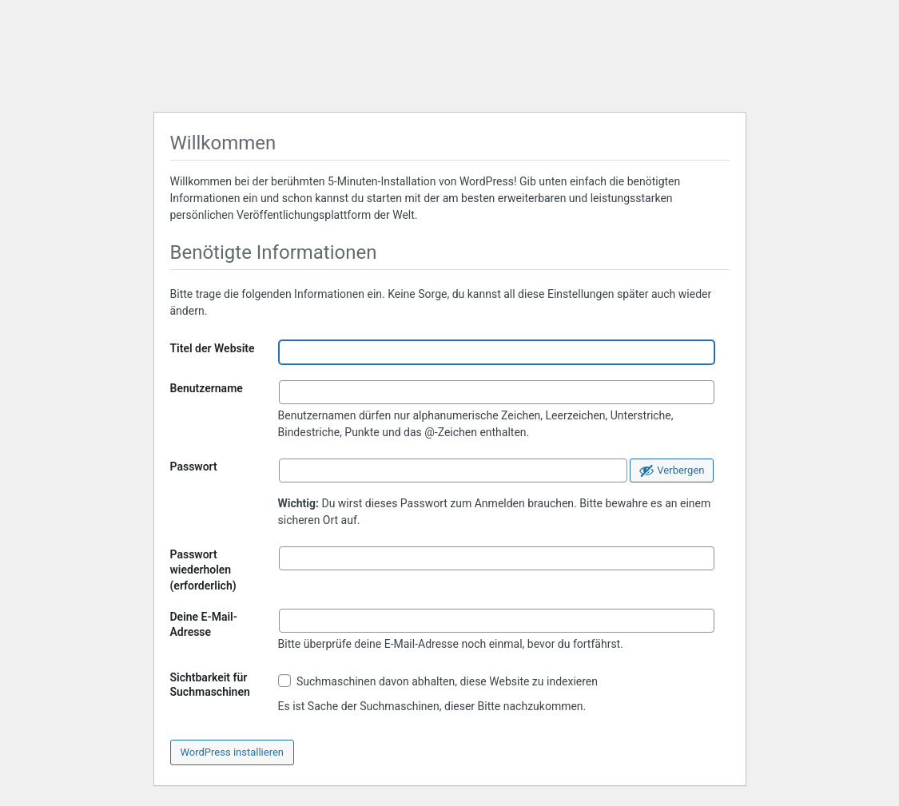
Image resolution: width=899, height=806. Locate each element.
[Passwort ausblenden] (671, 470)
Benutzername (206, 388)
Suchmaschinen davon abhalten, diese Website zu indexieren (438, 681)
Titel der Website (212, 348)
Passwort (193, 466)
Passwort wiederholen (203, 570)
